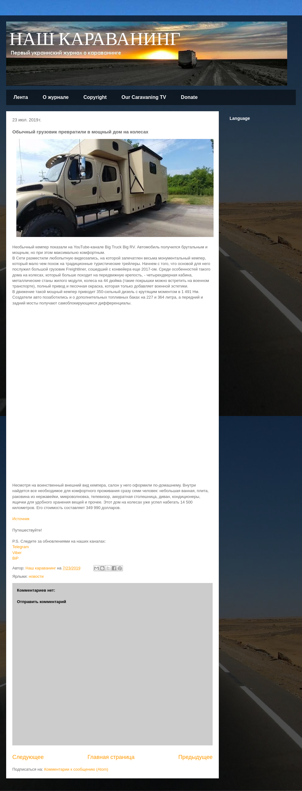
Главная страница (111, 757)
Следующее (28, 757)
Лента (21, 97)
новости (36, 576)
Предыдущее (195, 757)
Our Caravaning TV (143, 97)
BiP (15, 558)
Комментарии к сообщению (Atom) (76, 769)
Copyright (95, 97)
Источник (21, 518)
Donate (189, 97)
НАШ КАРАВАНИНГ (95, 39)
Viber (17, 552)
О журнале (56, 97)
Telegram (20, 546)
